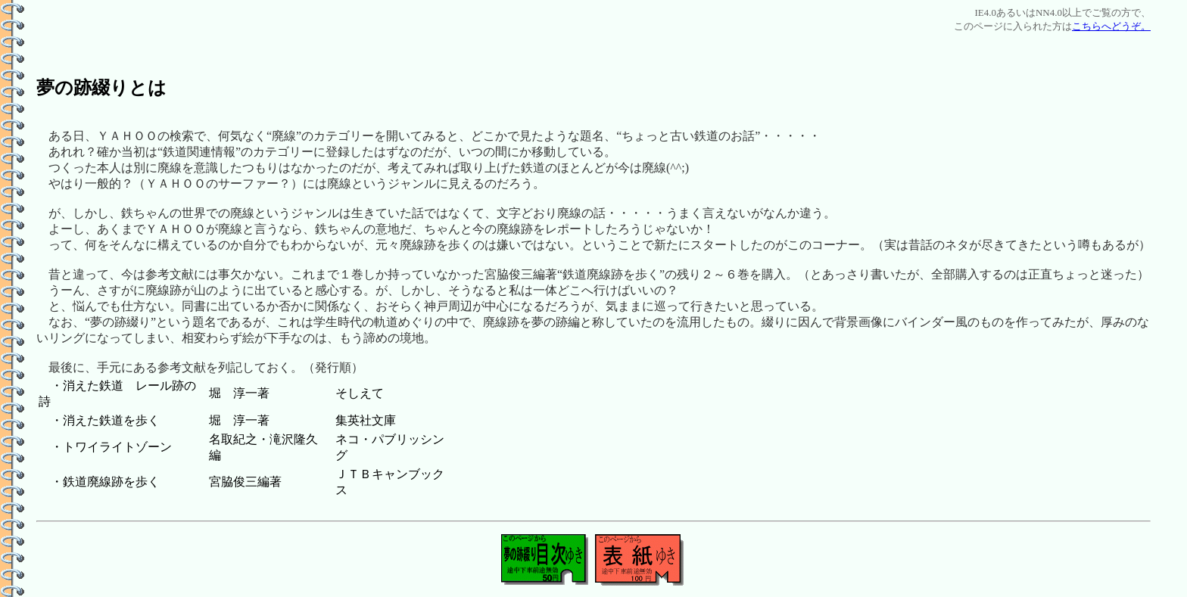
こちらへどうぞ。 (1111, 26)
